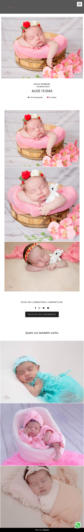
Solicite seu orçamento (42, 314)
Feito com (42, 530)
